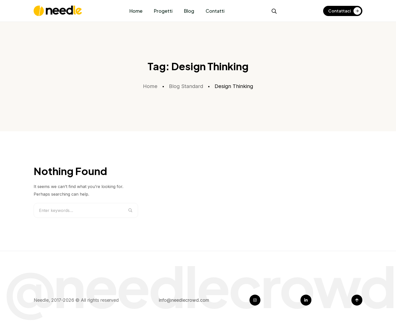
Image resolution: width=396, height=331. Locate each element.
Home (135, 11)
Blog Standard (186, 86)
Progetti (163, 11)
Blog (189, 11)
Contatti (215, 11)
